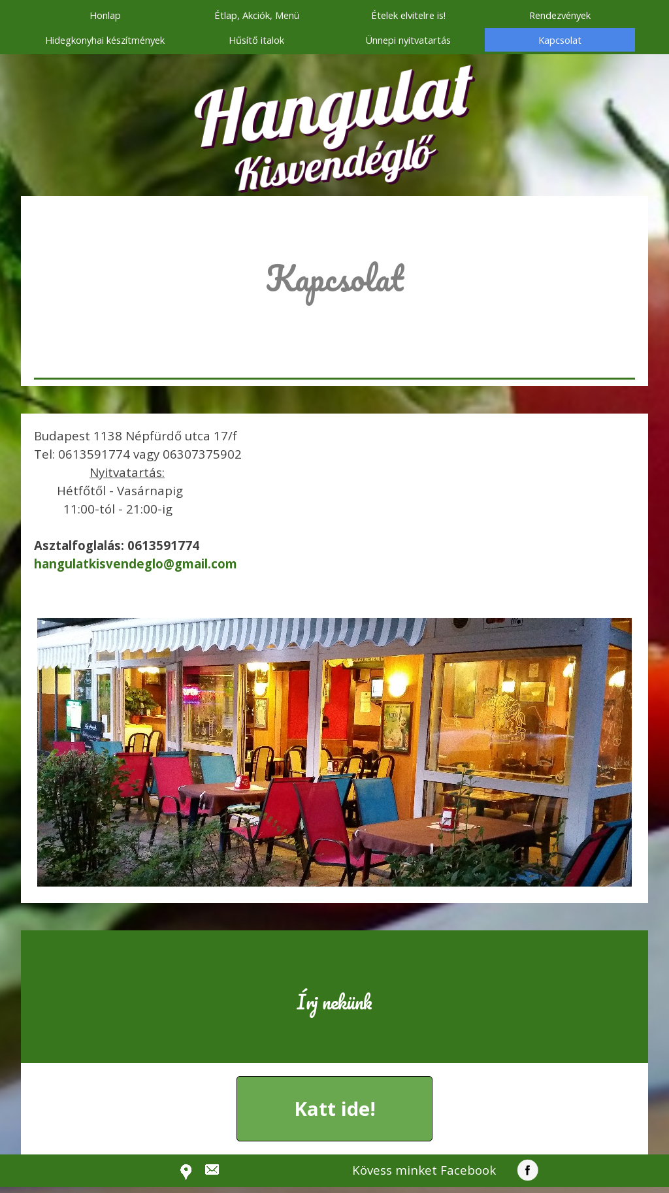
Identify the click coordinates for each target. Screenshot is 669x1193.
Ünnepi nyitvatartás (408, 39)
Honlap (105, 15)
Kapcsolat (559, 39)
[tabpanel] (334, 296)
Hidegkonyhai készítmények (105, 39)
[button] (135, 563)
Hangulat (332, 102)
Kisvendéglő (332, 162)
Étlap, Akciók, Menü (256, 15)
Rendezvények (560, 15)
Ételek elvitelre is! (408, 15)
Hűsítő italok (256, 39)
